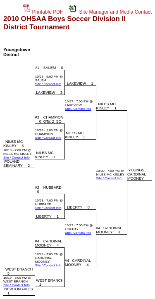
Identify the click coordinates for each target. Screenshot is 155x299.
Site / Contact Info (48, 84)
